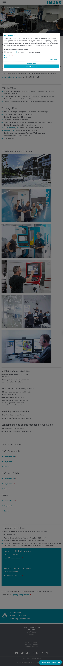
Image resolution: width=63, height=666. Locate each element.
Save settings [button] (31, 63)
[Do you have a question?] (59, 662)
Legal (5, 57)
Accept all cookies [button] (31, 66)
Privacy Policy (8, 55)
